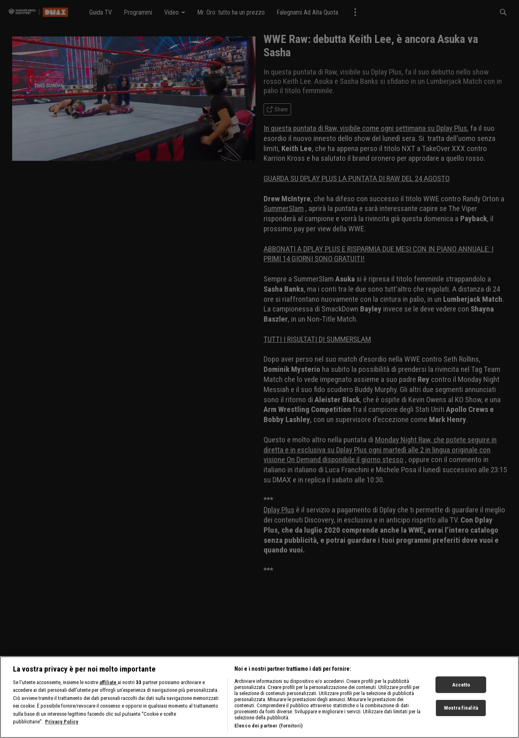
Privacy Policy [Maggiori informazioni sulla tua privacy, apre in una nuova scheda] (61, 725)
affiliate (108, 685)
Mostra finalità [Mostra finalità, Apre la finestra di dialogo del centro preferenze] (461, 711)
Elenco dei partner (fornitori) (268, 728)
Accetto (461, 688)
